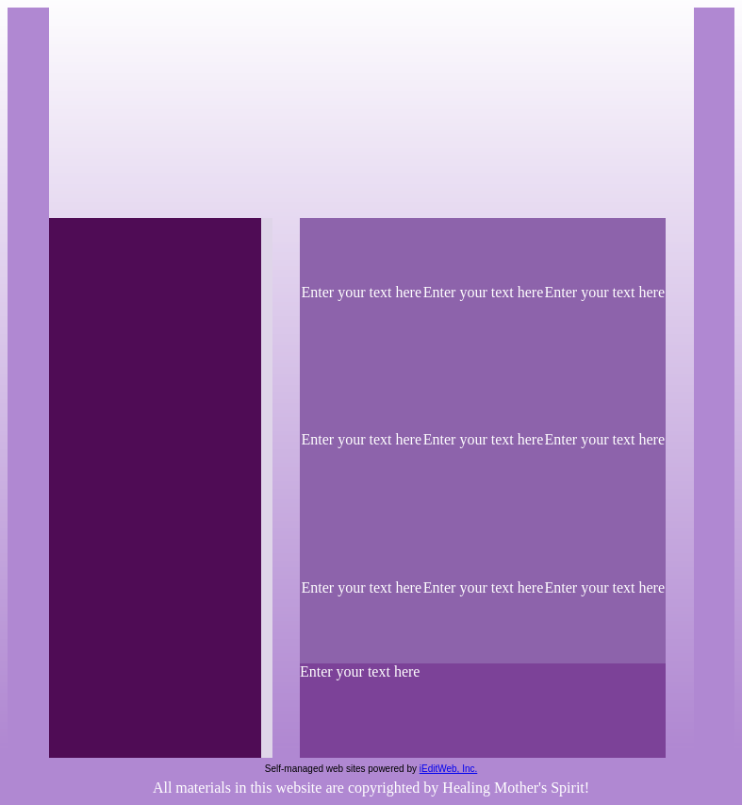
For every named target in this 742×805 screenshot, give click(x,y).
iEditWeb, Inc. (449, 768)
